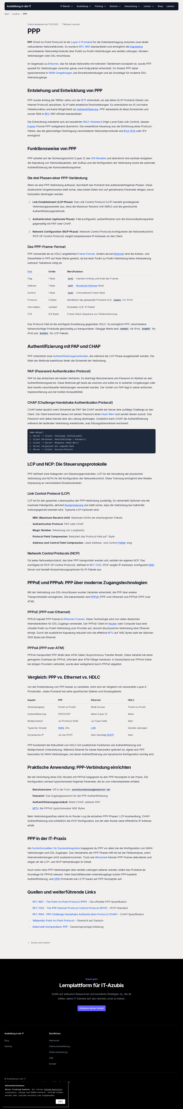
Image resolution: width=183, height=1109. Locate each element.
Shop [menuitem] (160, 6)
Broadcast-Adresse (86, 285)
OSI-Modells (98, 158)
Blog (7, 1040)
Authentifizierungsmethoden (70, 356)
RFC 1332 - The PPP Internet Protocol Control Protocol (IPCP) (70, 908)
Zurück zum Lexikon (38, 942)
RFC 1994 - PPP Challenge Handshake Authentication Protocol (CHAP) (75, 914)
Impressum (54, 1040)
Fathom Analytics (53, 1089)
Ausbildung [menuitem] (84, 6)
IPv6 (132, 130)
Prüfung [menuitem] (100, 6)
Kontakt (52, 1064)
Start (7, 14)
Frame (31, 126)
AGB (51, 1058)
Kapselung (136, 46)
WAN (61, 728)
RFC (47, 113)
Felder (122, 542)
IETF (83, 100)
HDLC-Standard (92, 121)
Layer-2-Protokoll (81, 42)
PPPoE (95, 596)
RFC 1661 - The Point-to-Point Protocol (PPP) (60, 901)
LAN (93, 728)
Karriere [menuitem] (115, 6)
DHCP (110, 734)
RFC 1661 (84, 46)
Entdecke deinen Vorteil (91, 1008)
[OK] (60, 1101)
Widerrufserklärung (58, 1052)
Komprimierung (74, 505)
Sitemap (8, 1046)
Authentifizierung (87, 109)
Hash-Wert (108, 414)
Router (113, 623)
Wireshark (101, 857)
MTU (111, 632)
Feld (29, 271)
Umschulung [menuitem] (132, 6)
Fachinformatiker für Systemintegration (56, 848)
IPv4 (126, 130)
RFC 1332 (95, 564)
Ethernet (53, 63)
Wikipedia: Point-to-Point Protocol (53, 920)
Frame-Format (86, 253)
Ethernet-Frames (74, 619)
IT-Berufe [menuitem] (66, 6)
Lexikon (16, 14)
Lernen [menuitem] (149, 6)
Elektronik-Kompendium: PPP (50, 926)
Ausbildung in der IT (19, 6)
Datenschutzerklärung (59, 1046)
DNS (151, 564)
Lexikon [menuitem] (170, 6)
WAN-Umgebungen (60, 72)
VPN (56, 878)
